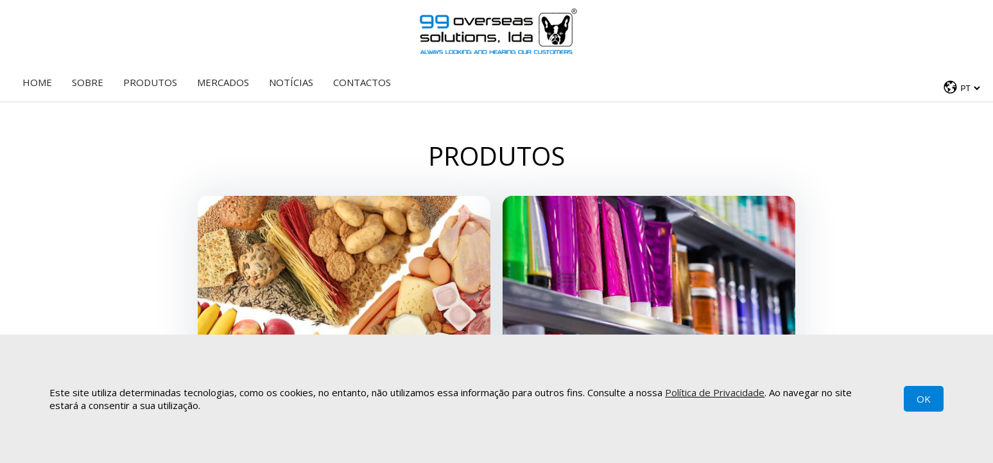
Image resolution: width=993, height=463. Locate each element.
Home (37, 82)
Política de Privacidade (714, 392)
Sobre (87, 82)
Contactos (362, 82)
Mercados (223, 82)
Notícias (291, 82)
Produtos (150, 82)
